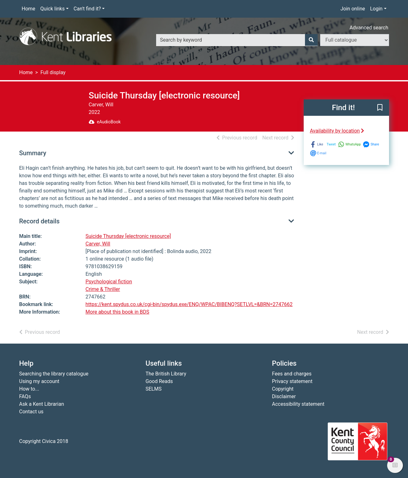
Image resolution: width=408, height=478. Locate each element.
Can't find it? (87, 9)
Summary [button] (32, 153)
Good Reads (159, 381)
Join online (352, 9)
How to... (29, 389)
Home (28, 9)
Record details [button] (39, 221)
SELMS (154, 389)
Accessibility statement (298, 404)
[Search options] (354, 40)
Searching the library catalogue (53, 374)
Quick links (52, 9)
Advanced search (369, 28)
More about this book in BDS (117, 312)
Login (376, 9)
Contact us (31, 412)
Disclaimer (284, 396)
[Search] (311, 40)
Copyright (283, 389)
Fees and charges (292, 374)
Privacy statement (292, 381)
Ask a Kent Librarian (41, 404)
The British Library (166, 374)
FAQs (25, 396)
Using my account (39, 381)
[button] (380, 108)
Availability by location (337, 131)
